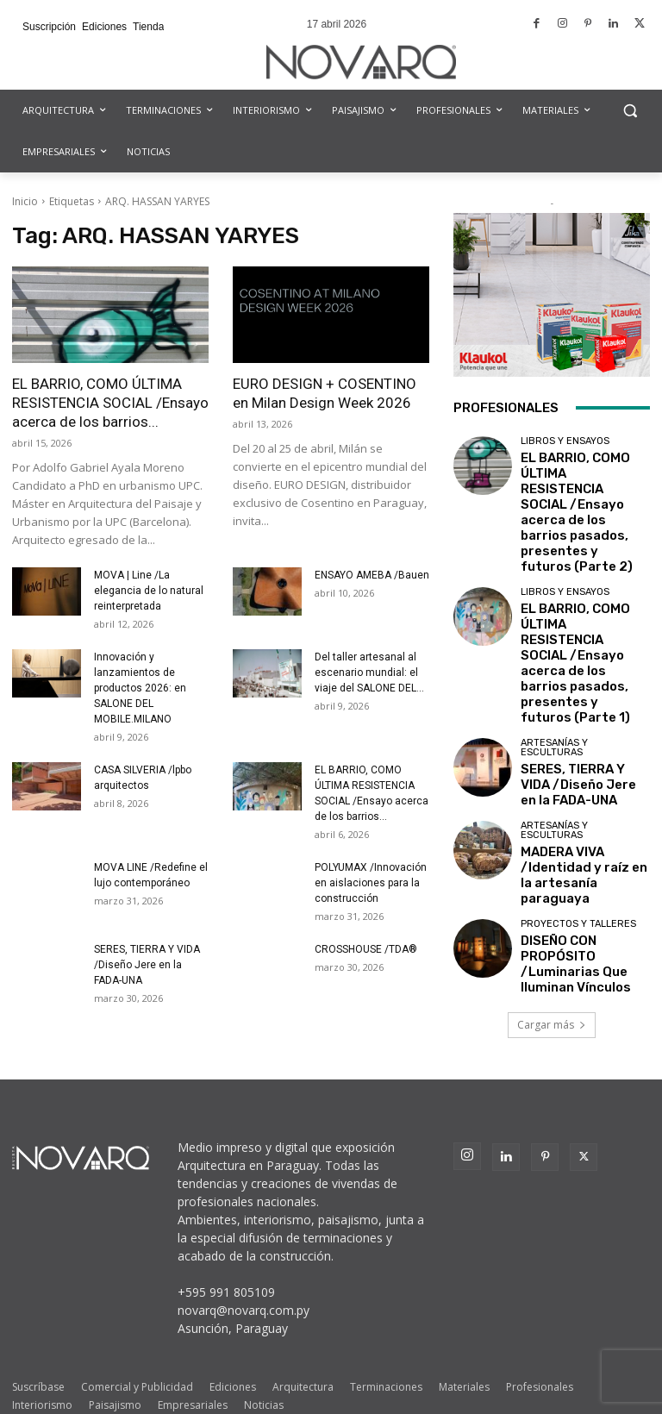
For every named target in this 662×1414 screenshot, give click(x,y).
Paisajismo (115, 1368)
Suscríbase (38, 1349)
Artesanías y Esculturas (554, 636)
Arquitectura (303, 1349)
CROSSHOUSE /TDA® (366, 949)
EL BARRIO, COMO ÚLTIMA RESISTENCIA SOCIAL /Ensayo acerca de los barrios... (110, 402)
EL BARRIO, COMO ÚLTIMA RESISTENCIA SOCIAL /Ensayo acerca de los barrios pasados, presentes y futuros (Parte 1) (581, 579)
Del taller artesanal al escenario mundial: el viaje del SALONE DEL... (369, 672)
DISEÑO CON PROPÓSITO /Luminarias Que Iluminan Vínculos (583, 806)
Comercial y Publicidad (137, 1349)
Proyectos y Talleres (578, 780)
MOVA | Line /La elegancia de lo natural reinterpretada (148, 590)
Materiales (464, 1349)
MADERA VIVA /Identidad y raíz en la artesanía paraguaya (583, 738)
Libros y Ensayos (565, 441)
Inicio (25, 201)
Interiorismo (42, 1368)
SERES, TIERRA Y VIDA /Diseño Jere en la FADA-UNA (147, 964)
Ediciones (232, 1349)
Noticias (264, 1368)
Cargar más (551, 863)
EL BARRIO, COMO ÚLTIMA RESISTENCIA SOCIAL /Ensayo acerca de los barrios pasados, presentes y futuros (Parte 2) (581, 484)
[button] (629, 111)
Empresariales (193, 1368)
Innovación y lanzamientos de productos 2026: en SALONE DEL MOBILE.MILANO (140, 688)
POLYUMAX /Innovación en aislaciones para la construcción (371, 882)
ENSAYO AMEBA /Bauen (372, 575)
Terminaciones (386, 1349)
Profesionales (539, 1349)
